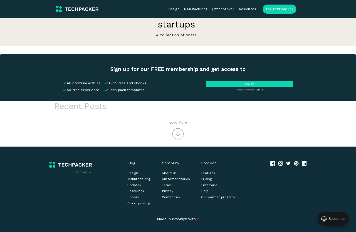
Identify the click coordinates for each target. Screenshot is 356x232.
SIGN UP (249, 84)
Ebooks (133, 197)
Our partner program (218, 197)
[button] (178, 130)
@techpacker (223, 9)
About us (169, 173)
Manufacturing (196, 9)
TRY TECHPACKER (279, 9)
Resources (247, 9)
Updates (134, 185)
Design (173, 9)
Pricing (206, 179)
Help (205, 191)
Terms (167, 185)
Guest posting (138, 203)
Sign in (259, 90)
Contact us (171, 197)
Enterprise (209, 185)
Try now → (82, 172)
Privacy (167, 191)
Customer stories (176, 179)
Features (208, 173)
